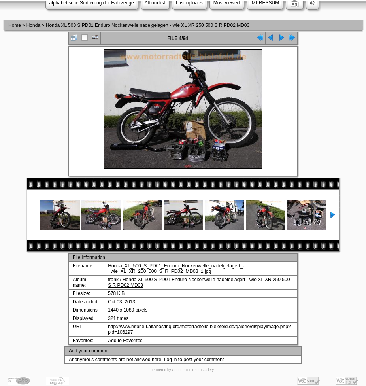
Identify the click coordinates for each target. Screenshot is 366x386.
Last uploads (189, 3)
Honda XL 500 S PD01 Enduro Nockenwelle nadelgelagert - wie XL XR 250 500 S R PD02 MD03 (147, 25)
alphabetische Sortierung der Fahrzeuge (91, 3)
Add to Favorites (125, 340)
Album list (155, 3)
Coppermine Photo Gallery (193, 370)
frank (113, 279)
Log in (170, 359)
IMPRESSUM (265, 3)
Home (14, 25)
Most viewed (226, 3)
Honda (33, 25)
